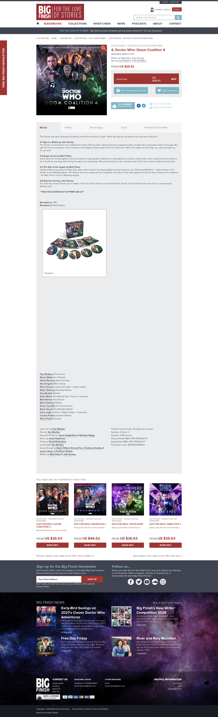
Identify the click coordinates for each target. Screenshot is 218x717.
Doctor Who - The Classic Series (90, 38)
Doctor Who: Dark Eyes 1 (165, 524)
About (157, 23)
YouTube (149, 573)
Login (165, 2)
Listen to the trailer (162, 103)
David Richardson (57, 441)
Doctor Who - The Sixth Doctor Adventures (125, 520)
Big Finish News (50, 602)
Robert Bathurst (47, 390)
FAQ (180, 686)
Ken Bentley (53, 432)
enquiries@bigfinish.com (115, 686)
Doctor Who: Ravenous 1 (90, 524)
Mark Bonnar (46, 399)
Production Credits (155, 127)
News (121, 23)
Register (174, 2)
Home (54, 38)
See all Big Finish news (166, 602)
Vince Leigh (45, 412)
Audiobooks (65, 38)
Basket (176, 9)
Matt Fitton (126, 58)
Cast (124, 127)
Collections (77, 23)
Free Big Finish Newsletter (3, 68)
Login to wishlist (169, 90)
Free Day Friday (74, 638)
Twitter (131, 573)
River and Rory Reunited (156, 638)
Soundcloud (162, 573)
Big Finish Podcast (142, 575)
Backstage (96, 127)
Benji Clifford (62, 447)
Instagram (139, 573)
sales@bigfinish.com (87, 686)
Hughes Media (52, 712)
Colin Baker (123, 527)
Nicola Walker (140, 60)
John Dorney (138, 58)
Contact (175, 23)
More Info (52, 545)
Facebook (122, 573)
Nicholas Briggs (87, 435)
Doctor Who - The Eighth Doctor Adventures (131, 38)
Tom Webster (58, 428)
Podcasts (139, 23)
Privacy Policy (42, 586)
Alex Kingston (46, 383)
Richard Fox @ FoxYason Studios (86, 447)
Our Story (178, 683)
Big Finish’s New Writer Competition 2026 (155, 610)
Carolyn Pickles (47, 415)
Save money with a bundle (133, 90)
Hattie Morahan (47, 380)
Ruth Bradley (174, 527)
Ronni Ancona (46, 386)
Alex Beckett (46, 393)
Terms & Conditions (100, 709)
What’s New (102, 23)
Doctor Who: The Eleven (127, 524)
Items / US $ (162, 9)
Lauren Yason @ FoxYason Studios (56, 451)
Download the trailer (162, 107)
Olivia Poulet (46, 418)
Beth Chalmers (47, 402)
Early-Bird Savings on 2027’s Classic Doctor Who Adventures (83, 612)
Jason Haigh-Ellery (67, 435)
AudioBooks (53, 23)
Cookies (87, 709)
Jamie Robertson (56, 438)
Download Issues (175, 688)
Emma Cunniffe (47, 405)
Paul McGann (125, 60)
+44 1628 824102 (90, 683)
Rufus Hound (46, 409)
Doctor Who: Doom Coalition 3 (48, 525)
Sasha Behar (46, 396)
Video (68, 127)
